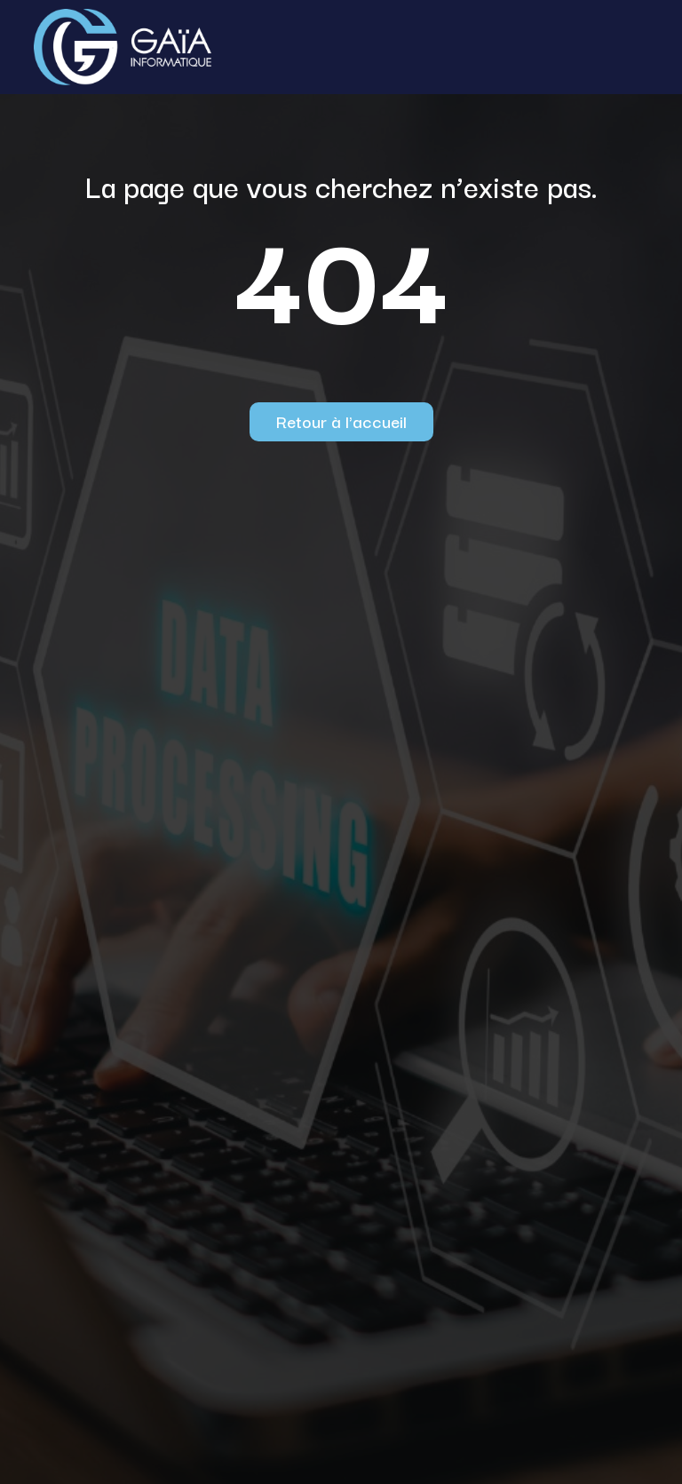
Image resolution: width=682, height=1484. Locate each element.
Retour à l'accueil (341, 421)
